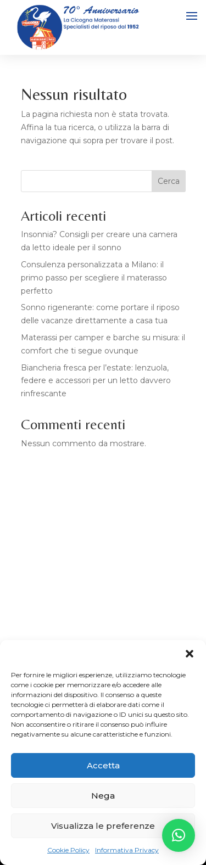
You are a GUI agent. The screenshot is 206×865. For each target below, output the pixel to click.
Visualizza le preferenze (103, 826)
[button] (189, 653)
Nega (103, 795)
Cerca (169, 181)
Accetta (103, 765)
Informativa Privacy (127, 850)
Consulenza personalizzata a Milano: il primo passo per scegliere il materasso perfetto (94, 278)
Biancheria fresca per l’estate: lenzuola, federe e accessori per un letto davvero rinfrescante (96, 381)
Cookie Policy (68, 850)
